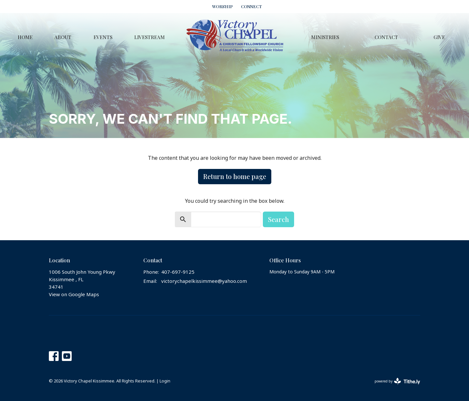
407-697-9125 (177, 272)
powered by (397, 381)
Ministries (325, 37)
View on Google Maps (74, 294)
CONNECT (251, 6)
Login (165, 381)
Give (439, 37)
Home (25, 37)
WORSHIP (222, 6)
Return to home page (234, 176)
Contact (386, 37)
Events (102, 37)
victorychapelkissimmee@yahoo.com (204, 281)
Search (278, 219)
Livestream (149, 37)
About (62, 37)
